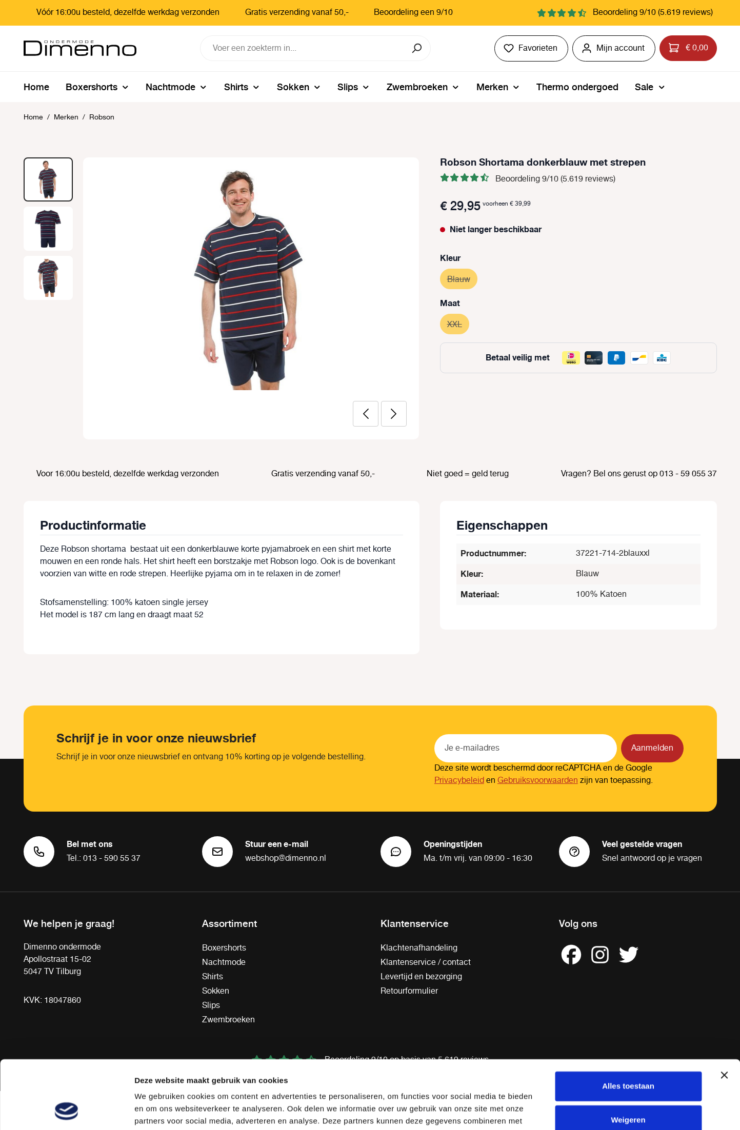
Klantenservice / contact (426, 962)
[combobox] (302, 48)
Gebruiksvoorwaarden (537, 780)
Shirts (212, 977)
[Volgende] (394, 414)
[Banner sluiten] (724, 1011)
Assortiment (229, 923)
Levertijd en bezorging (421, 977)
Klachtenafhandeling (419, 948)
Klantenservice (415, 923)
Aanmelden (652, 748)
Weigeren (628, 1055)
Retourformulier (409, 991)
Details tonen (158, 1109)
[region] (221, 298)
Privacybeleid (459, 780)
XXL (458, 323)
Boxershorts (224, 948)
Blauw (462, 278)
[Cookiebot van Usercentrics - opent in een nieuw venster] (66, 1110)
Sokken (215, 991)
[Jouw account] (613, 48)
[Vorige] (365, 414)
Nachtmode (224, 962)
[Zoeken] (418, 48)
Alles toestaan (628, 1022)
